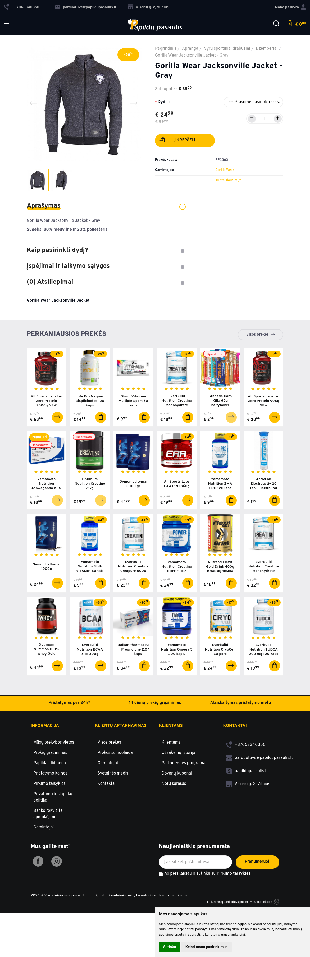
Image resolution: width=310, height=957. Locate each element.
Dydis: (164, 102)
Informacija (45, 770)
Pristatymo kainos (50, 817)
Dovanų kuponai (177, 817)
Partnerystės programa (183, 807)
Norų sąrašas (174, 827)
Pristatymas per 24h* (69, 747)
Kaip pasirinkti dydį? (106, 250)
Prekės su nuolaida (115, 796)
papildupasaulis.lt (247, 815)
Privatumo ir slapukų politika (52, 841)
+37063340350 (246, 788)
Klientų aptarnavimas (121, 770)
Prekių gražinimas (50, 796)
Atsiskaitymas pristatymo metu (240, 747)
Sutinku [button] (169, 947)
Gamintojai (43, 871)
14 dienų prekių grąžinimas (155, 747)
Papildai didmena (49, 807)
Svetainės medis (113, 817)
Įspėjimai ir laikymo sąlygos (106, 266)
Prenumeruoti (257, 906)
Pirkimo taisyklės (49, 827)
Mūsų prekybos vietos (53, 786)
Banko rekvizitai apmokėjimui (48, 858)
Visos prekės (257, 334)
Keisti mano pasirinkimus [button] (206, 947)
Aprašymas (106, 206)
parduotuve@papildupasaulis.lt (85, 7)
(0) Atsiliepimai (106, 282)
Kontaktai (107, 827)
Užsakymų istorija (178, 796)
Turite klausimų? (228, 180)
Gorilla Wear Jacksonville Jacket (58, 300)
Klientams (171, 770)
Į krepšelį (177, 141)
